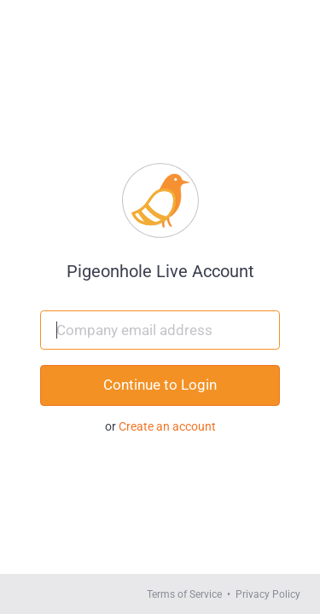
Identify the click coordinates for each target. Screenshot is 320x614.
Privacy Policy (268, 594)
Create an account (167, 426)
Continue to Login (160, 384)
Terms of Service (184, 594)
